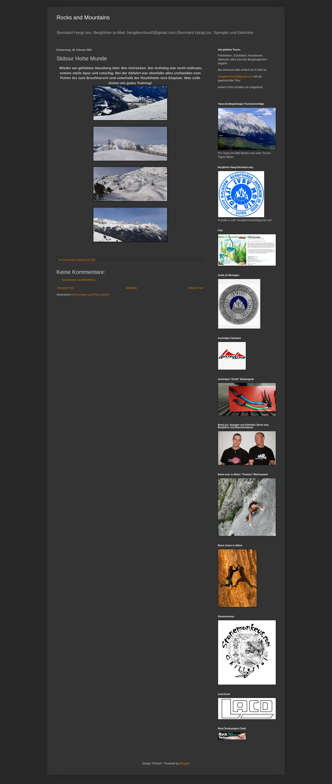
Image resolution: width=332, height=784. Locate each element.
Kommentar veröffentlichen (78, 280)
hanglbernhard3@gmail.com (235, 76)
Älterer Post (195, 288)
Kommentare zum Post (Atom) (90, 294)
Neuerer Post (66, 288)
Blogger (184, 763)
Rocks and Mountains (83, 17)
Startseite (131, 288)
